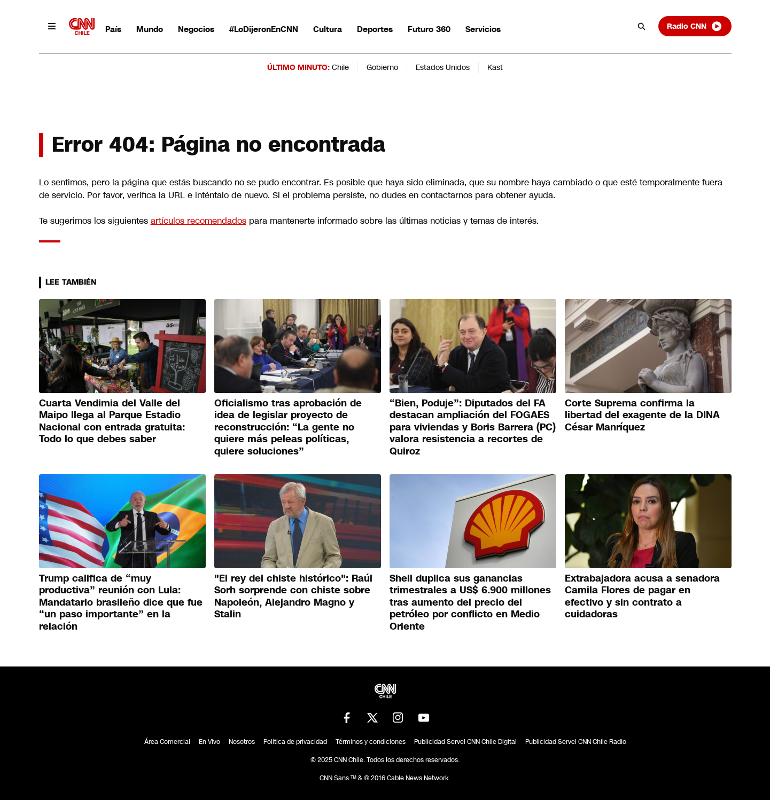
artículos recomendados (198, 221)
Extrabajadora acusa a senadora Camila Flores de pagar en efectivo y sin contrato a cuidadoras (642, 596)
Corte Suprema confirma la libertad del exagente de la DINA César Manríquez (642, 415)
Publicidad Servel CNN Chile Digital (465, 742)
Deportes (375, 29)
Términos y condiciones (371, 742)
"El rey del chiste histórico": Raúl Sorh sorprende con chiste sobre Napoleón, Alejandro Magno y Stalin (293, 596)
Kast (495, 67)
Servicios (483, 29)
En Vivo (209, 742)
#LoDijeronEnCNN (263, 29)
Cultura (327, 29)
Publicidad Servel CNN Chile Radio (575, 742)
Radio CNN (694, 26)
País (113, 29)
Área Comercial (167, 742)
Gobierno (382, 67)
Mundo (149, 29)
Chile (340, 67)
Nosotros (242, 742)
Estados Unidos (443, 67)
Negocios (196, 29)
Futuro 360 (429, 29)
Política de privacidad (295, 742)
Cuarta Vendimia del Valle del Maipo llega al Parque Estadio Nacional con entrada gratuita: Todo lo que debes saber (112, 421)
